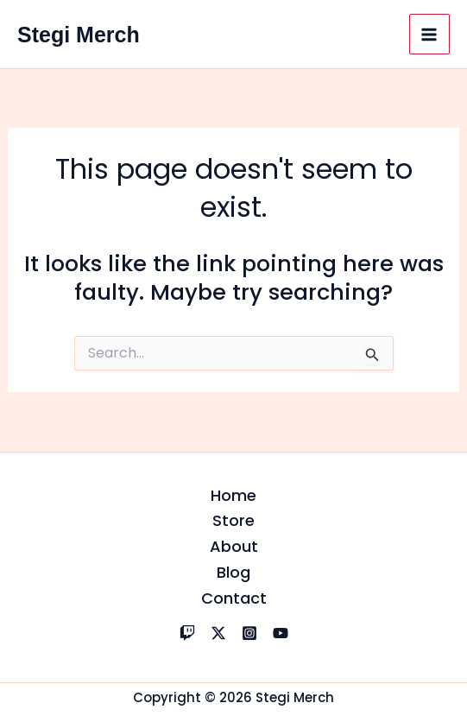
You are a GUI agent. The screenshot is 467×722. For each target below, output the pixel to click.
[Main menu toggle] (430, 34)
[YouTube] (280, 633)
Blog (233, 572)
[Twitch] (187, 633)
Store (233, 520)
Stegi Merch (78, 34)
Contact (234, 598)
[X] (218, 633)
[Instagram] (249, 633)
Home (233, 495)
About (234, 546)
